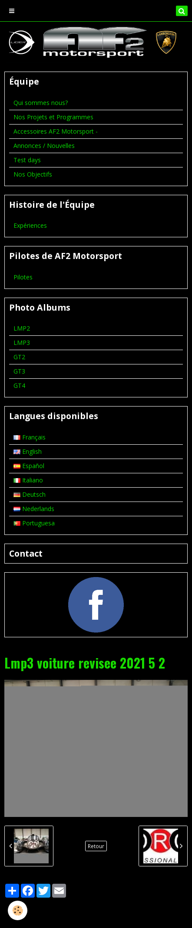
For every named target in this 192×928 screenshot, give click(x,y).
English (27, 451)
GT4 (19, 385)
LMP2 (21, 328)
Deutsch (29, 494)
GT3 (19, 371)
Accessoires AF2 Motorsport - (55, 131)
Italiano (28, 480)
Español (28, 466)
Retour (96, 846)
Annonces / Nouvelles (44, 145)
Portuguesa (34, 523)
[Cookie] (17, 910)
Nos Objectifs (32, 174)
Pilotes (23, 277)
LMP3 (21, 342)
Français (29, 437)
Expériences (30, 225)
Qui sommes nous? (40, 102)
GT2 (19, 357)
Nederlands (33, 509)
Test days (27, 160)
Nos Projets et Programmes (53, 117)
